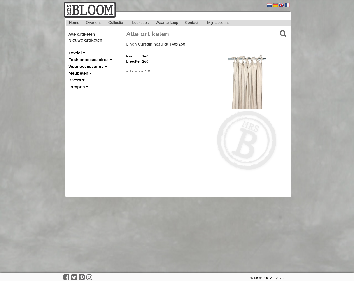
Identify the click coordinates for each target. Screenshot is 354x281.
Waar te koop (167, 23)
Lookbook (140, 23)
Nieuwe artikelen (85, 39)
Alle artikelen (81, 34)
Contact (192, 23)
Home (74, 23)
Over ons (94, 23)
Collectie (116, 23)
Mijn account (219, 23)
